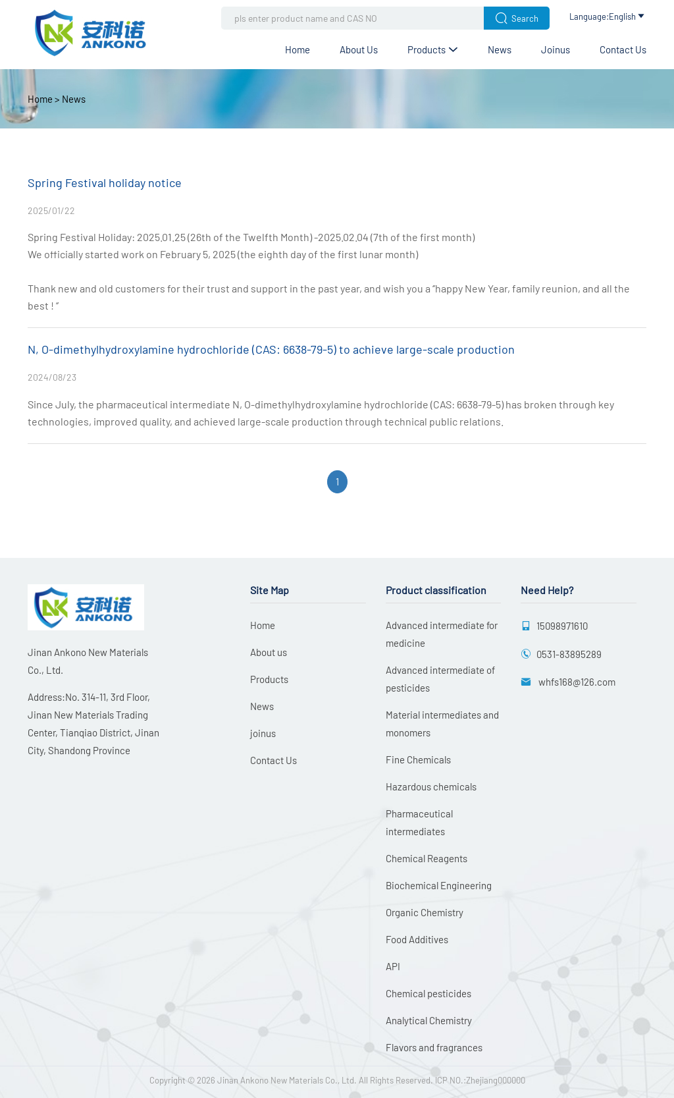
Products (432, 49)
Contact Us (623, 49)
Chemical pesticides (428, 993)
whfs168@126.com (575, 682)
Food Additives (417, 939)
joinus (555, 49)
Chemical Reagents (426, 858)
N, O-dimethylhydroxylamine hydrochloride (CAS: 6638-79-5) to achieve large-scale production (271, 349)
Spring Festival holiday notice (105, 182)
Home (297, 49)
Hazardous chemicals (431, 786)
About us (359, 49)
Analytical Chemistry (429, 1020)
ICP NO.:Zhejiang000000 (480, 1080)
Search (516, 18)
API (393, 966)
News (499, 49)
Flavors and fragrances (434, 1047)
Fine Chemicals (418, 759)
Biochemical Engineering (439, 885)
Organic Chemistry (424, 912)
